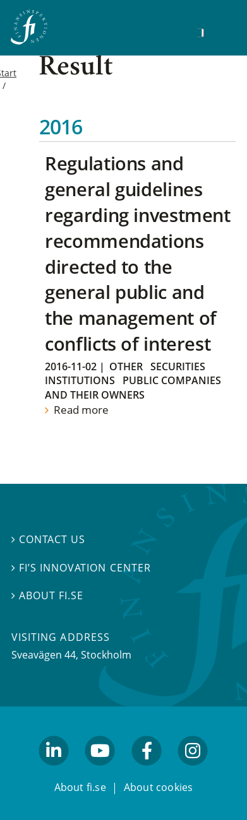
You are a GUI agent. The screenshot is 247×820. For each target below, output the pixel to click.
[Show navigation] (220, 31)
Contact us (48, 539)
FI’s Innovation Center (81, 568)
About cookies (158, 787)
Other (126, 366)
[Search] (200, 32)
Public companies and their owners (133, 387)
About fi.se (47, 595)
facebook (147, 771)
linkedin (54, 771)
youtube (100, 771)
